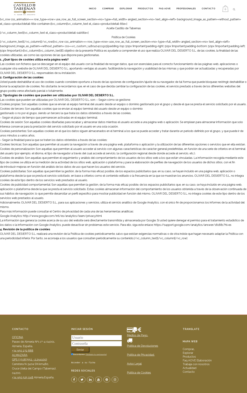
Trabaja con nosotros (196, 364)
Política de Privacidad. (141, 354)
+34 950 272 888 (22, 350)
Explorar (188, 353)
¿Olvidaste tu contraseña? (96, 354)
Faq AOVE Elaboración (197, 360)
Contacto (189, 371)
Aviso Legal (134, 363)
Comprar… (189, 349)
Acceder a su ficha (83, 362)
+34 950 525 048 (22, 377)
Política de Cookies (139, 372)
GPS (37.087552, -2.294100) (29, 359)
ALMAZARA (19, 355)
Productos (189, 356)
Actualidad (189, 368)
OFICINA (17, 337)
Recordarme (78, 354)
